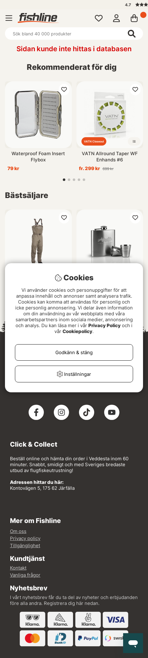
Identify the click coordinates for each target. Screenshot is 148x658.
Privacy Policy (104, 325)
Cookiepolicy (77, 331)
